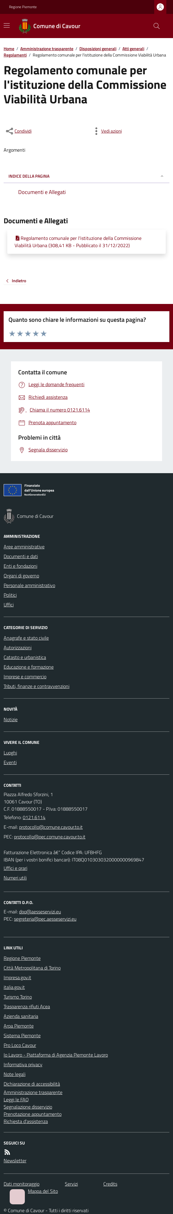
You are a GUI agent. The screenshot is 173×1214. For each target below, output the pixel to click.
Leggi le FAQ (16, 1099)
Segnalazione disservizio (28, 1106)
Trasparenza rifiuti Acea (27, 1006)
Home (9, 48)
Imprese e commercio (25, 676)
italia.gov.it (14, 987)
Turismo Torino (18, 996)
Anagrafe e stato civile (26, 637)
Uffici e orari (15, 868)
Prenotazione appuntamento (33, 1114)
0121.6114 (34, 817)
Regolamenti (15, 55)
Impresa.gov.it (17, 977)
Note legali (14, 1074)
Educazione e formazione (29, 666)
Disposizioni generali (97, 48)
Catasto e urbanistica (25, 657)
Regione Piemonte (23, 7)
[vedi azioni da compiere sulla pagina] (106, 131)
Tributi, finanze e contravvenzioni (36, 686)
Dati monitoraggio (21, 1183)
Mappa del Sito (43, 1191)
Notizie (11, 719)
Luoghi (10, 752)
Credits (110, 1183)
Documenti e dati (21, 556)
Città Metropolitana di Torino (32, 967)
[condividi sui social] (18, 131)
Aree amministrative (24, 546)
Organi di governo (21, 575)
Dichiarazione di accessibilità (32, 1083)
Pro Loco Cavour (20, 1045)
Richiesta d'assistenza (26, 1121)
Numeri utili (15, 877)
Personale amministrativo (29, 585)
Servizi (71, 1183)
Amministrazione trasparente (46, 48)
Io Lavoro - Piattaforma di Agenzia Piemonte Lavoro (56, 1054)
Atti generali (133, 48)
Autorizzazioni (18, 647)
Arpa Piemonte (19, 1025)
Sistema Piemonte (22, 1035)
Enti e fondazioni (20, 566)
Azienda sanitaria (21, 1016)
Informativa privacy (23, 1064)
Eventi (10, 762)
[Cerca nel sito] (154, 26)
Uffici (9, 604)
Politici (10, 595)
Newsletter (15, 1160)
